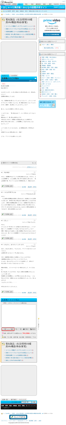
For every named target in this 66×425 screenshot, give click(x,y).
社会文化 (56, 4)
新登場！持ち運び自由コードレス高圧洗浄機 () (20, 34)
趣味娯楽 (38, 4)
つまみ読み (13, 75)
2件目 (34, 187)
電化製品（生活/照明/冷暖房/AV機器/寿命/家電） (31, 14)
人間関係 (14, 4)
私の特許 (7, 172)
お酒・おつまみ (46, 84)
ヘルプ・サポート (13, 420)
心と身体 (8, 4)
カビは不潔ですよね (10, 192)
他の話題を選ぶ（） (52, 48)
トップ (4, 14)
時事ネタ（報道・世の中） (49, 61)
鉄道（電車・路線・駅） (49, 69)
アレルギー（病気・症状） (49, 96)
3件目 (34, 215)
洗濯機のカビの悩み (11, 300)
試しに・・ (7, 220)
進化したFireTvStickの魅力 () (15, 37)
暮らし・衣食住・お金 (13, 14)
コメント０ (22, 399)
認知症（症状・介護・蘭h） (50, 94)
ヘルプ (63, 1)
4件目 (34, 239)
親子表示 (13, 399)
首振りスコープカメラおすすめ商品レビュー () (20, 29)
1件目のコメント (31, 167)
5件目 (34, 292)
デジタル (62, 4)
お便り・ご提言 (37, 420)
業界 (50, 4)
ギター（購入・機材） (48, 44)
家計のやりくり (46, 92)
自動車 (44, 71)
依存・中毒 (45, 88)
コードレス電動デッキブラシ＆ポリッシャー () (20, 26)
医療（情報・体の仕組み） (49, 57)
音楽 (32, 4)
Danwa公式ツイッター (23, 420)
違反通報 (24, 187)
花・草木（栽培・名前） (49, 63)
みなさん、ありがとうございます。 (14, 244)
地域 (44, 4)
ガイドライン (4, 420)
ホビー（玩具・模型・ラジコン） (51, 77)
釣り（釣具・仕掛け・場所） (50, 79)
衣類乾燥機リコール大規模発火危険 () (18, 31)
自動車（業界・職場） (48, 73)
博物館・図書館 (46, 65)
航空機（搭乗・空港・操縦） (50, 67)
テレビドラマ (46, 86)
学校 (26, 4)
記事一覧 (5, 399)
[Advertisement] (19, 57)
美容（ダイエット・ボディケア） (51, 81)
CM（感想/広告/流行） (48, 90)
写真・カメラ (46, 75)
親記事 (30, 187)
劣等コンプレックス (47, 59)
